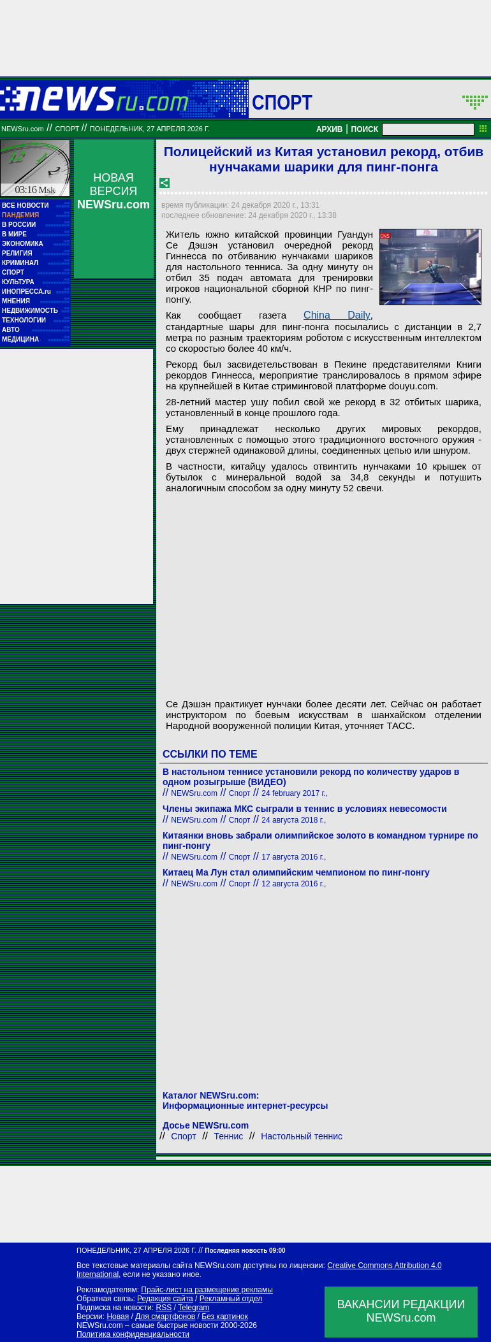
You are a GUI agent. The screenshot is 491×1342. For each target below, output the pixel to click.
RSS (164, 1307)
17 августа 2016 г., (293, 857)
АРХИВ (329, 129)
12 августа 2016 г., (293, 883)
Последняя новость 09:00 (245, 1250)
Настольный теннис (301, 1136)
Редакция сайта (165, 1298)
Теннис (229, 1136)
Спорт (282, 102)
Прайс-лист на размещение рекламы (207, 1289)
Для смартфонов (165, 1316)
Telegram (193, 1307)
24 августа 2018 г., (293, 820)
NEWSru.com (22, 129)
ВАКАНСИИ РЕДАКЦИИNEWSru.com (401, 1311)
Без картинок (224, 1316)
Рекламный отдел (231, 1298)
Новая (117, 1316)
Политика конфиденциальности (133, 1334)
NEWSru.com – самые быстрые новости (147, 1325)
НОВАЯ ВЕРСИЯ (113, 191)
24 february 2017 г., (294, 793)
